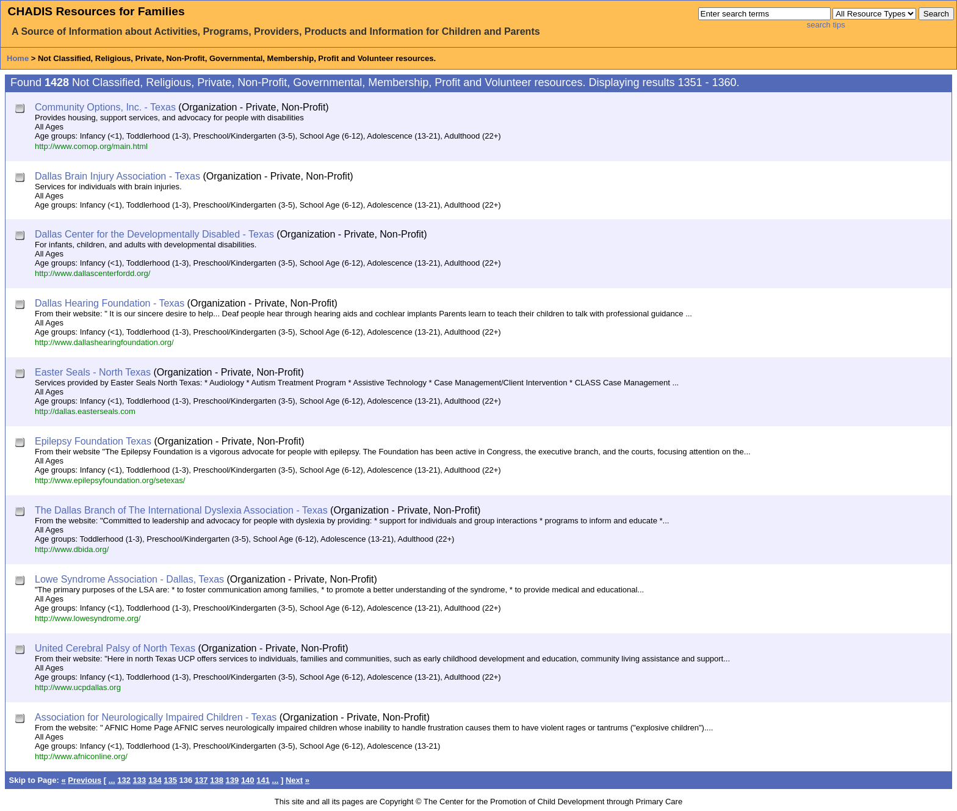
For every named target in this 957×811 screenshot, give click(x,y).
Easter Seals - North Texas (93, 372)
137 (201, 780)
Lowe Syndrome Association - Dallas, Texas (129, 579)
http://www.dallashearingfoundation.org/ (104, 342)
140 (248, 780)
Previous (84, 780)
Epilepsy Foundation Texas (93, 441)
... (112, 780)
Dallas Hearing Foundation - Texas (109, 303)
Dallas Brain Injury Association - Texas (117, 176)
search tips (826, 24)
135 (170, 780)
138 (216, 780)
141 (263, 780)
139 (232, 780)
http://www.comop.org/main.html (91, 146)
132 (124, 780)
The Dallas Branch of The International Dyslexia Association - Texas (181, 510)
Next (294, 780)
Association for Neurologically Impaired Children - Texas (155, 717)
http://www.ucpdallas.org (78, 687)
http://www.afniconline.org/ (81, 756)
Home (18, 58)
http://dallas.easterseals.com (85, 411)
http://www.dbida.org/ (72, 549)
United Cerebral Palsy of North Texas (115, 648)
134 (155, 780)
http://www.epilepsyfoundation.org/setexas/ (110, 480)
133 (139, 780)
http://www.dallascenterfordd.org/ (92, 273)
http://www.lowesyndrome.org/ (87, 618)
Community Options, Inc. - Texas (105, 107)
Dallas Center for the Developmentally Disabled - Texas (154, 234)
